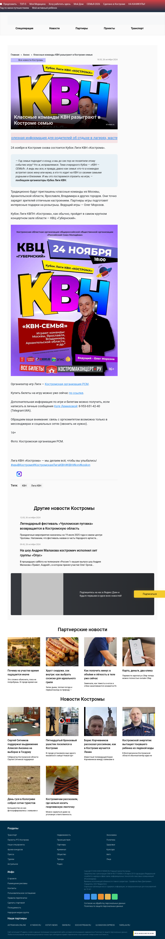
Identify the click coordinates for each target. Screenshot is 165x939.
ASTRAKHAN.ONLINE (17, 925)
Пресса (11, 854)
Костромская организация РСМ (66, 384)
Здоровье (111, 845)
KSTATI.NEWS (51, 925)
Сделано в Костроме (114, 4)
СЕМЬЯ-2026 (93, 4)
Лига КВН (36, 485)
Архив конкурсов (15, 849)
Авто (109, 854)
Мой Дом (79, 4)
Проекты (109, 28)
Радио (60, 864)
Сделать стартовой (16, 903)
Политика (111, 840)
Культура (111, 849)
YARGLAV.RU (124, 925)
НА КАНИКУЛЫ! (136, 4)
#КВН (69, 465)
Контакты (12, 888)
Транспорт (137, 28)
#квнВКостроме (22, 465)
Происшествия (63, 840)
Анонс (26, 54)
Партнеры (82, 28)
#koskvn (84, 465)
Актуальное (13, 864)
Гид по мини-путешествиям (14, 8)
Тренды (60, 859)
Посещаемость (14, 908)
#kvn (76, 465)
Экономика (111, 835)
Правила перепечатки (17, 898)
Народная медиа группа (18, 912)
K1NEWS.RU (35, 925)
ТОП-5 (23, 4)
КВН (24, 485)
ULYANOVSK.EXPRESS (105, 925)
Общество (61, 854)
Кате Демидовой (65, 406)
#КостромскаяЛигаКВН (49, 465)
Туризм (11, 859)
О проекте (12, 878)
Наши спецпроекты (16, 845)
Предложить (10, 4)
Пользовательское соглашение (21, 893)
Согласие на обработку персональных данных (104, 903)
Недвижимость (64, 835)
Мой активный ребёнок (44, 8)
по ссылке (76, 393)
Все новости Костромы (31, 60)
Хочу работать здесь (59, 4)
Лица (109, 859)
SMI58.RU (66, 925)
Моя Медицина (37, 4)
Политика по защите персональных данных (103, 906)
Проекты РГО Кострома (18, 840)
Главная (15, 54)
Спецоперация (24, 28)
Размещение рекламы (17, 883)
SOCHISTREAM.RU (83, 925)
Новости (54, 28)
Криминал (61, 849)
